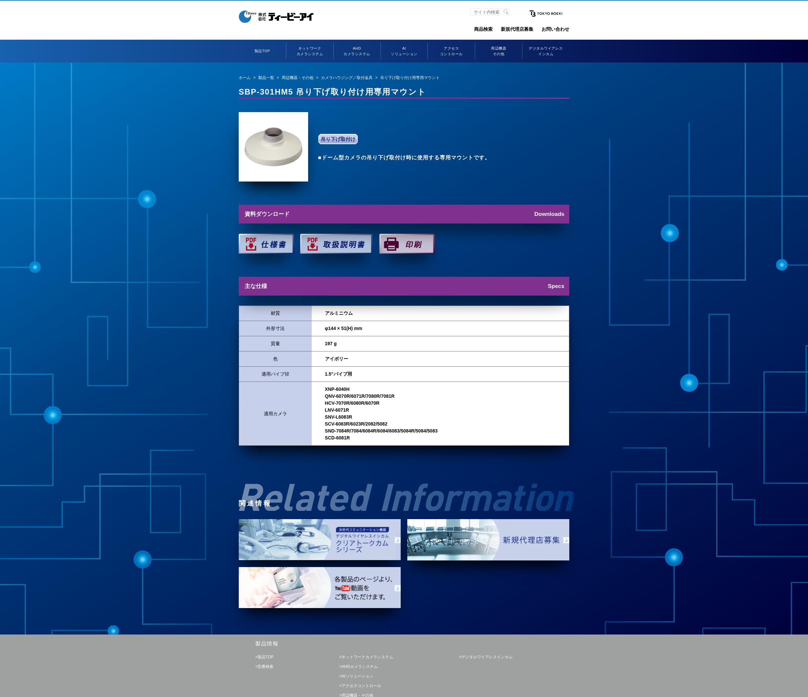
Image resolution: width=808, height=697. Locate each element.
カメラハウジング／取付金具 (347, 77)
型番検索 (265, 666)
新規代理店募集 (517, 29)
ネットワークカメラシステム (367, 657)
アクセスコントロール (361, 685)
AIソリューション (357, 676)
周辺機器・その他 (297, 77)
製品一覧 (266, 77)
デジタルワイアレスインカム (487, 657)
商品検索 (483, 29)
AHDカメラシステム (360, 666)
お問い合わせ (555, 29)
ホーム (245, 77)
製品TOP (262, 51)
